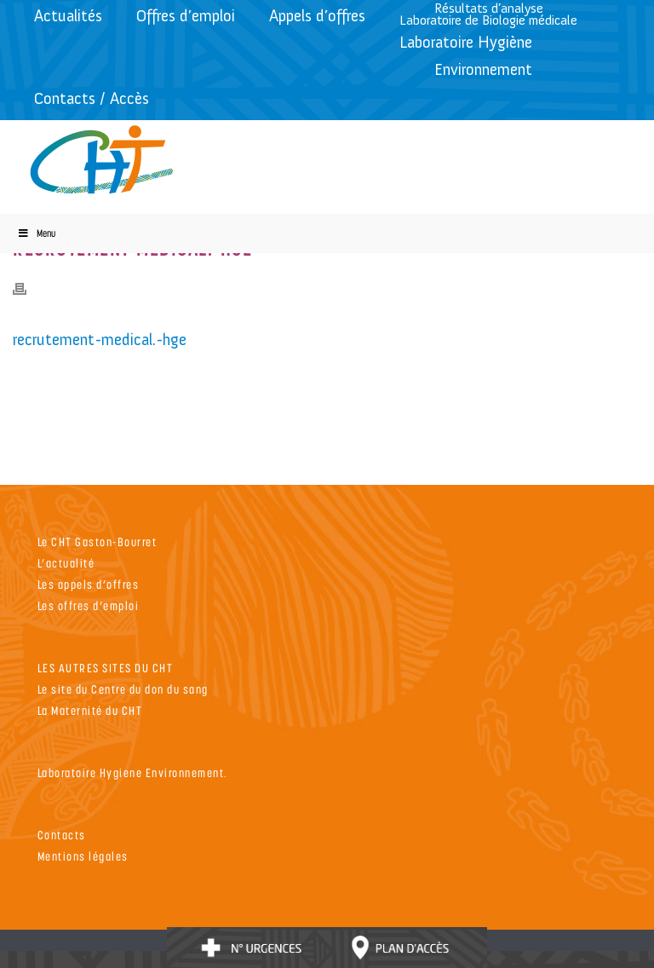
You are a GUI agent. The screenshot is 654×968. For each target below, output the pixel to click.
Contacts (61, 834)
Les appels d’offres (88, 584)
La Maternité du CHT (90, 710)
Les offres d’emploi (88, 605)
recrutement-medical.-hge (99, 339)
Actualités (68, 16)
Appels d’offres (317, 16)
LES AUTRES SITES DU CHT (105, 667)
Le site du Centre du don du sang (123, 689)
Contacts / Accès (91, 98)
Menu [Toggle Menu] (36, 233)
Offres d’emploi (185, 16)
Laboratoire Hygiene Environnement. (132, 772)
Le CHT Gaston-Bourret (97, 541)
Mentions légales (83, 856)
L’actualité (66, 563)
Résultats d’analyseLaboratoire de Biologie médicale (488, 14)
